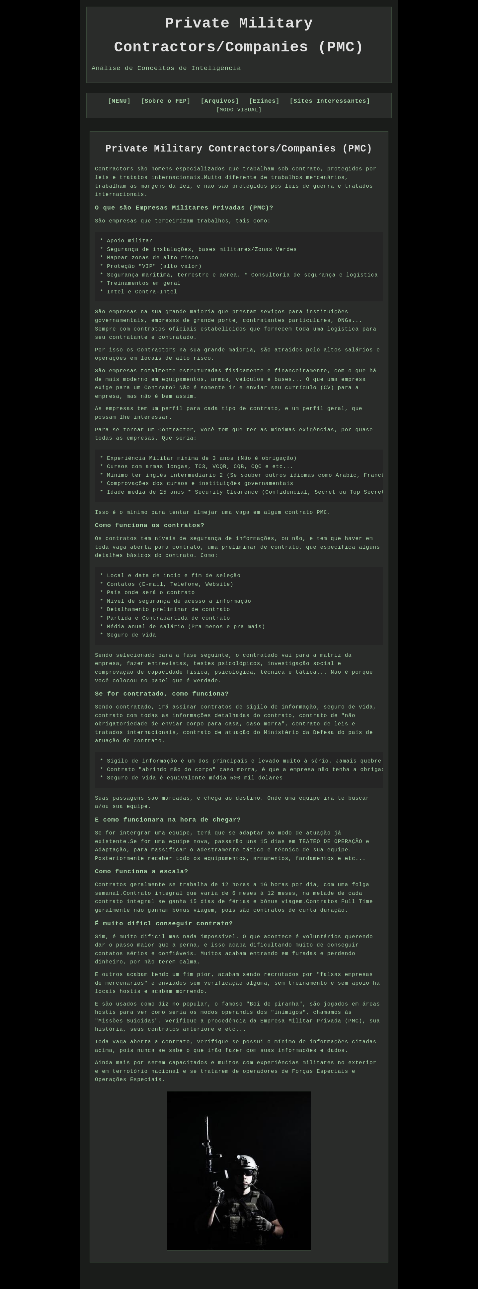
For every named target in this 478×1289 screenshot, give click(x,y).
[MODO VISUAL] (239, 110)
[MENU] (119, 101)
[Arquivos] (219, 101)
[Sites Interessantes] (329, 101)
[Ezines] (264, 101)
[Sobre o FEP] (166, 101)
